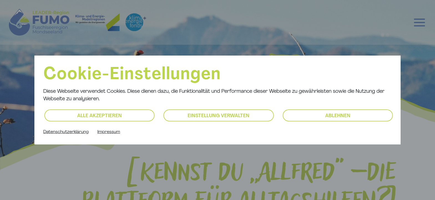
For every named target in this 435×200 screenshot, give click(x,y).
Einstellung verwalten (218, 116)
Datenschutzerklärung (65, 132)
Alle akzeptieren (99, 116)
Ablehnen (337, 116)
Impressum (108, 132)
